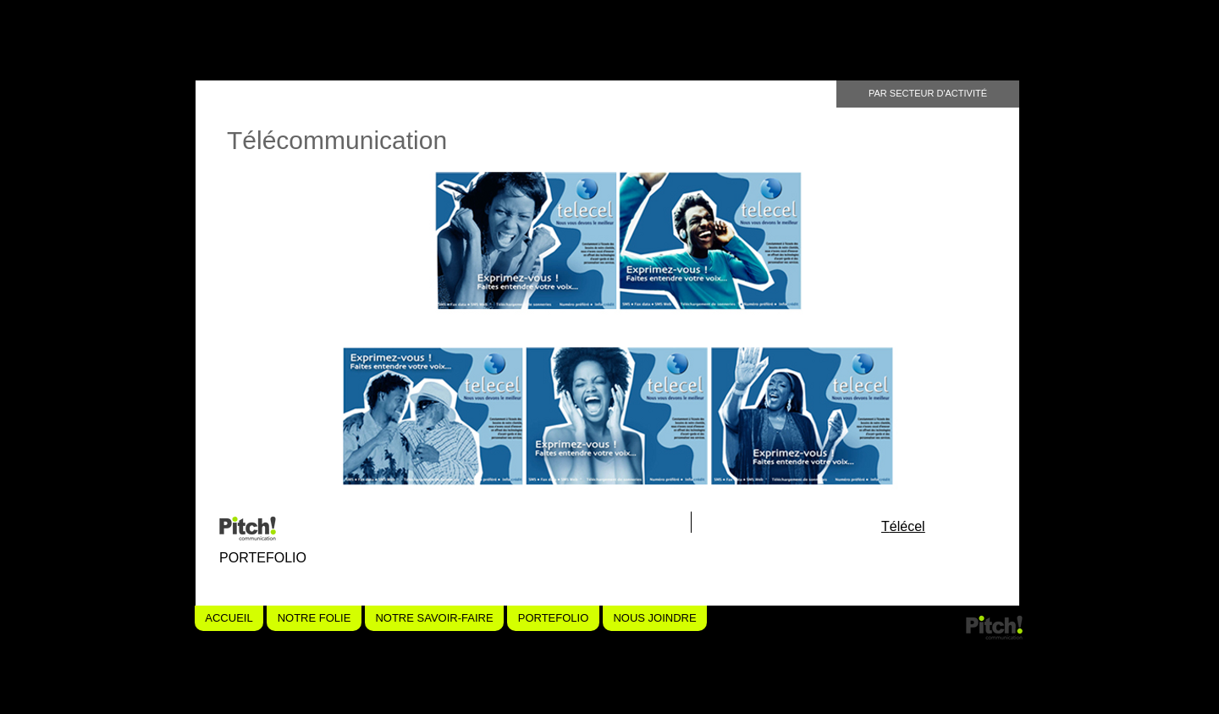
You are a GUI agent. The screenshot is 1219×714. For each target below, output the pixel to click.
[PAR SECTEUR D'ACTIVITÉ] (927, 94)
